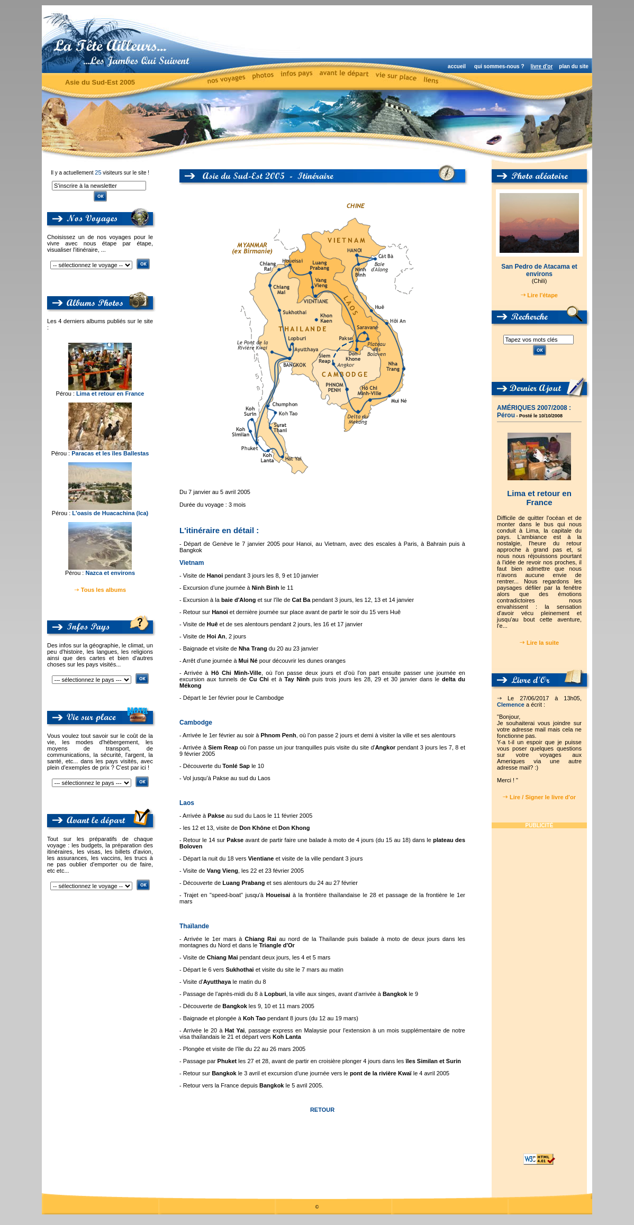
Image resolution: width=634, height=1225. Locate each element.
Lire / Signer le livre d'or (543, 797)
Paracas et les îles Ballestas (110, 453)
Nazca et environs (110, 573)
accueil (457, 66)
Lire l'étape (542, 295)
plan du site (573, 66)
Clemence (510, 704)
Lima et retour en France (110, 393)
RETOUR (322, 1110)
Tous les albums (103, 590)
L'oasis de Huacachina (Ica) (110, 513)
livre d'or (541, 66)
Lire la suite (543, 642)
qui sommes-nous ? (499, 66)
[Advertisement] (449, 32)
